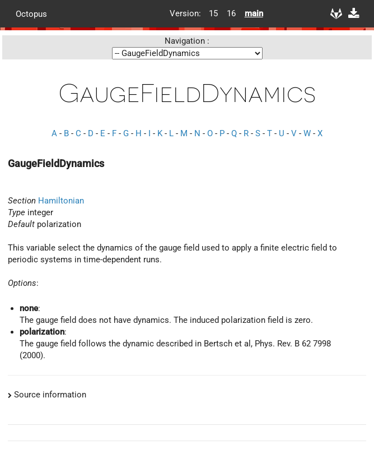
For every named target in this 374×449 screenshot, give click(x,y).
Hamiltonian (61, 201)
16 (231, 13)
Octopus (31, 13)
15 (213, 13)
